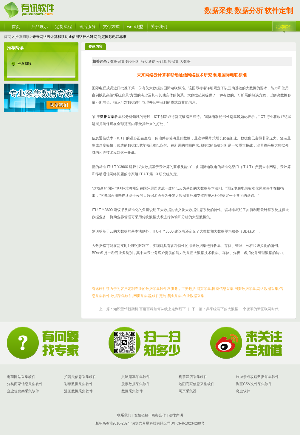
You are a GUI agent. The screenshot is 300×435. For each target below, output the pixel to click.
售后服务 (87, 26)
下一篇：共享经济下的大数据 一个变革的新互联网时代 (235, 309)
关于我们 (159, 26)
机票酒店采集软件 (193, 377)
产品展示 (39, 26)
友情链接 (141, 415)
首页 (16, 26)
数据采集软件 (132, 391)
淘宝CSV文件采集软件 (254, 384)
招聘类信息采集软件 (80, 377)
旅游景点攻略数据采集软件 (257, 377)
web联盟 (135, 26)
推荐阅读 (22, 37)
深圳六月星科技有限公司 (151, 423)
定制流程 (63, 26)
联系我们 (124, 415)
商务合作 (158, 415)
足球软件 (284, 26)
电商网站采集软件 (21, 377)
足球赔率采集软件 (135, 377)
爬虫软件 (243, 391)
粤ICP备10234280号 (188, 423)
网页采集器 (188, 391)
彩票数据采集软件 (78, 384)
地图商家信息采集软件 (196, 384)
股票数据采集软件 (135, 384)
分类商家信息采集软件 (25, 384)
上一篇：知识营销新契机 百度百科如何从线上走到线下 (142, 309)
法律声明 (176, 415)
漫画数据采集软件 (78, 391)
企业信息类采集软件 (23, 391)
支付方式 (111, 26)
